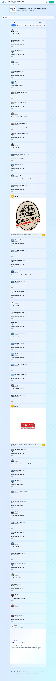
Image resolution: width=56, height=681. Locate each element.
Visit (43, 235)
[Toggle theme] (47, 2)
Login (51, 2)
